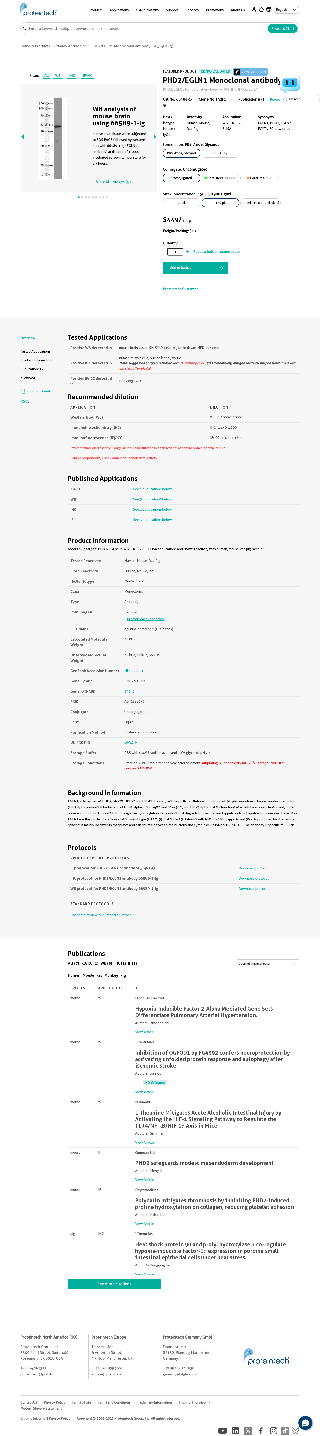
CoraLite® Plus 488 (220, 178)
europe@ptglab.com (108, 1374)
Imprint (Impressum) (194, 1402)
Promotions (215, 10)
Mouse (88, 975)
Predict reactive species (145, 619)
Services (192, 10)
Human (74, 975)
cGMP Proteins (147, 10)
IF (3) (132, 963)
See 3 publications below (152, 499)
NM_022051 (134, 671)
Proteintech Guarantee (180, 289)
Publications (248, 99)
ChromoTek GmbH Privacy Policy (45, 1418)
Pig (123, 975)
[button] (305, 1423)
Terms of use (81, 1402)
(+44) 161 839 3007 (107, 1368)
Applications (119, 10)
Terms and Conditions (114, 1402)
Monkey (111, 975)
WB (58, 76)
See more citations (114, 1284)
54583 (129, 691)
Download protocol (254, 868)
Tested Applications (35, 351)
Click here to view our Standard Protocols (102, 915)
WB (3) (106, 963)
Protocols (28, 377)
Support (172, 10)
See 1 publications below (152, 489)
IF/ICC (87, 76)
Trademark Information (154, 1402)
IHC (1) (120, 963)
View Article (144, 1032)
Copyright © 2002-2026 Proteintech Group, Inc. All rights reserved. (128, 1418)
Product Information (36, 360)
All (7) (73, 963)
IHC (72, 76)
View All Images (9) (113, 182)
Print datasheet (35, 391)
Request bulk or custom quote (216, 252)
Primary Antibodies (71, 46)
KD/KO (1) (90, 963)
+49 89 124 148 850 (178, 1368)
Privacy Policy (54, 1402)
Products (95, 10)
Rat (99, 975)
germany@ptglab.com (180, 1374)
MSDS (25, 401)
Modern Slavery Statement (41, 1408)
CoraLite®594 (259, 178)
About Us (238, 10)
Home (25, 46)
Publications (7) (32, 369)
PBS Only (220, 153)
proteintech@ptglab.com (40, 1374)
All (46, 76)
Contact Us (28, 1402)
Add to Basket (180, 268)
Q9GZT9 (130, 742)
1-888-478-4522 (33, 1368)
